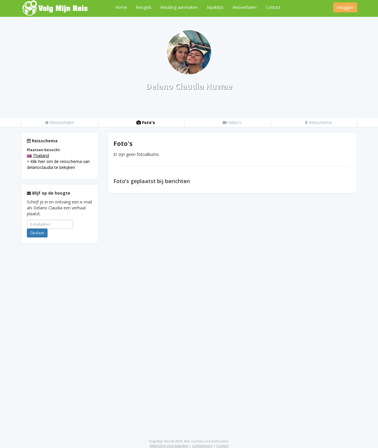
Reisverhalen (244, 7)
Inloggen (345, 7)
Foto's (145, 122)
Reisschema (318, 122)
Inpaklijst (215, 7)
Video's (232, 122)
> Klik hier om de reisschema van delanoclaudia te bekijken (58, 164)
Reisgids (143, 7)
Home (121, 7)
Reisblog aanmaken (179, 7)
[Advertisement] (59, 336)
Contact (273, 7)
